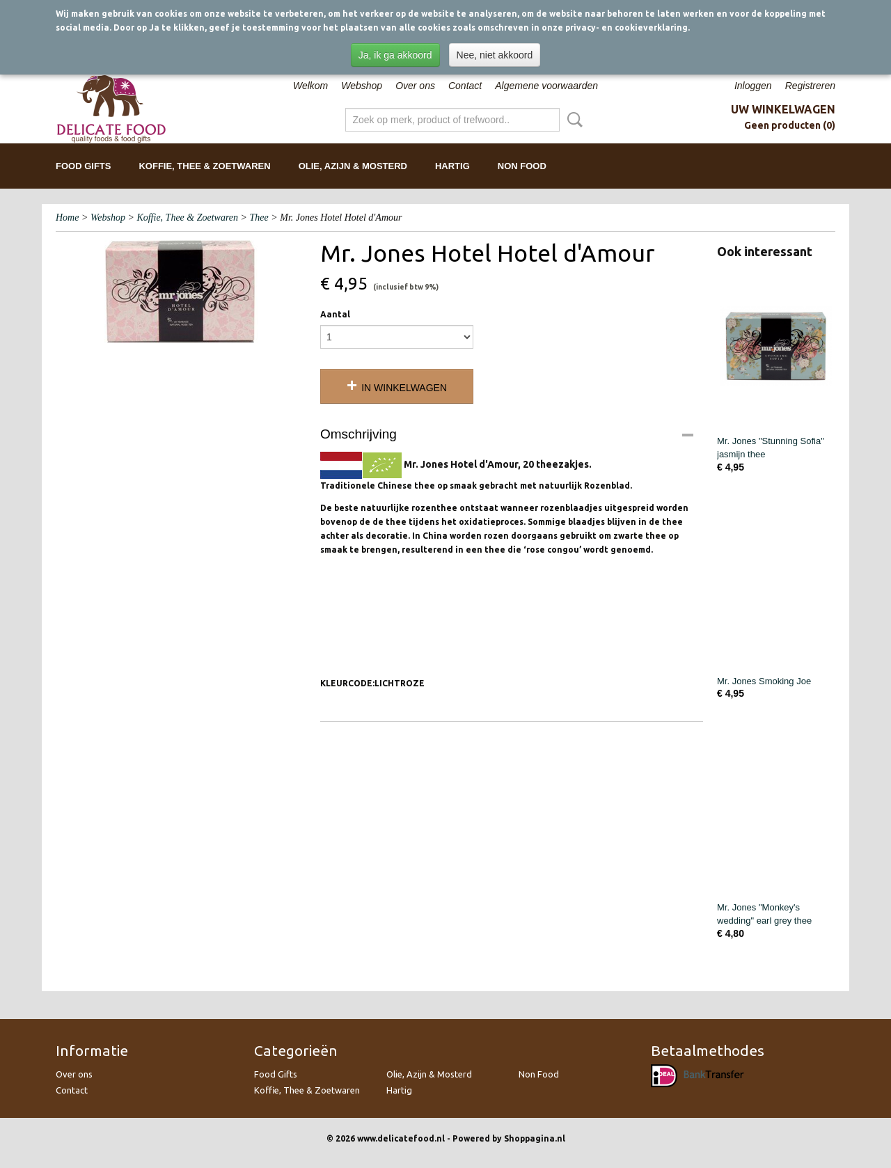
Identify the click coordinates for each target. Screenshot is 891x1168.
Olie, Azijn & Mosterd (353, 166)
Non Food (522, 166)
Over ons (415, 85)
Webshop (361, 85)
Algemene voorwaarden (546, 85)
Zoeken (572, 119)
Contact (465, 85)
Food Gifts (83, 166)
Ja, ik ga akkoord (395, 55)
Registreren (810, 85)
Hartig (452, 166)
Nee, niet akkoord (495, 55)
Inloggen (753, 85)
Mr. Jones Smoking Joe (764, 681)
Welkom (310, 85)
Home (67, 217)
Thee (259, 217)
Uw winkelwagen (783, 109)
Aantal (335, 314)
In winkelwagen (404, 387)
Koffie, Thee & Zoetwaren (204, 166)
